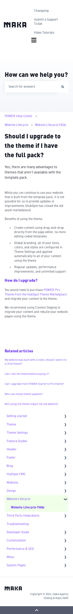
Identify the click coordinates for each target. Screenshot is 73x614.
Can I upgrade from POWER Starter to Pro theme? (34, 384)
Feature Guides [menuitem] (17, 441)
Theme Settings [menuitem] (17, 432)
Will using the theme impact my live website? (31, 404)
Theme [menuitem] (11, 424)
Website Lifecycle (16, 125)
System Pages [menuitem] (16, 565)
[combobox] (31, 86)
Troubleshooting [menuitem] (18, 524)
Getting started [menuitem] (17, 416)
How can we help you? (36, 75)
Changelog (41, 11)
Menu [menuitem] (10, 557)
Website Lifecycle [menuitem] (18, 499)
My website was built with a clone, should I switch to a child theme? (36, 362)
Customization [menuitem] (16, 540)
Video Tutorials (44, 32)
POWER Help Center (19, 116)
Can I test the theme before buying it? (27, 374)
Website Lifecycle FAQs (50, 125)
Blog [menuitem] (10, 466)
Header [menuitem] (12, 449)
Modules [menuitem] (12, 482)
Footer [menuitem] (11, 457)
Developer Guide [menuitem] (18, 532)
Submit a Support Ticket (46, 22)
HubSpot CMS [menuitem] (16, 474)
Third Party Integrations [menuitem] (23, 515)
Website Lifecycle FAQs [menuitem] (27, 507)
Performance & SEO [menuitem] (20, 549)
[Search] (62, 86)
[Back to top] (36, 610)
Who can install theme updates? (24, 394)
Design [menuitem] (11, 491)
